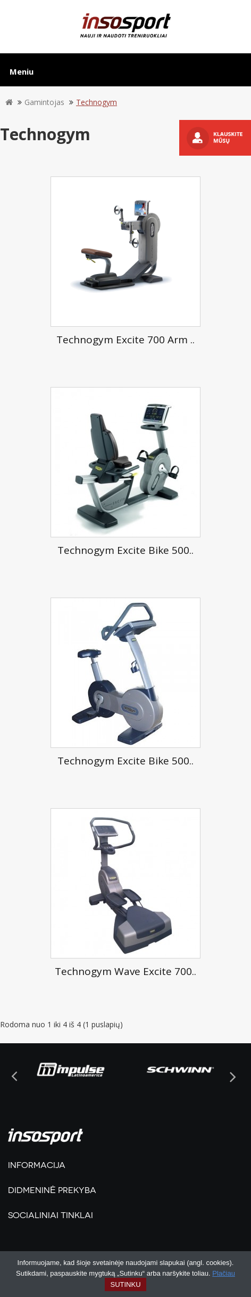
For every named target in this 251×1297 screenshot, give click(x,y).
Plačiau (223, 1273)
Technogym (96, 102)
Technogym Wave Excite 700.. (125, 971)
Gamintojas (44, 102)
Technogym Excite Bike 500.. (125, 550)
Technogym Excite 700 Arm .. (125, 340)
